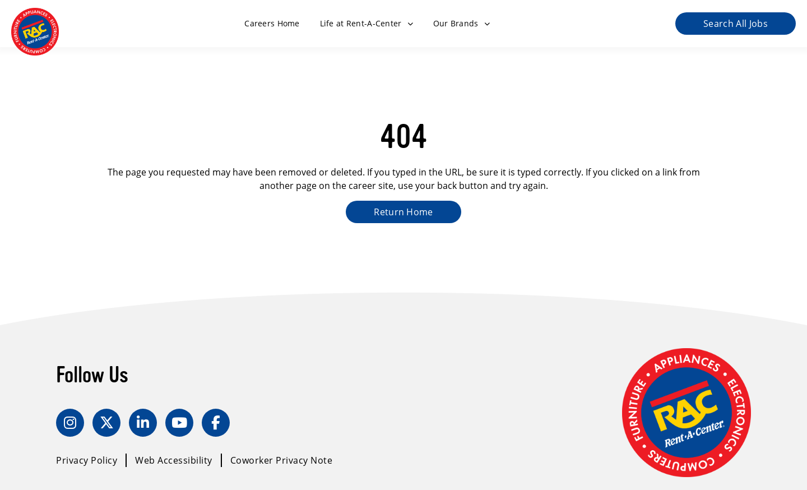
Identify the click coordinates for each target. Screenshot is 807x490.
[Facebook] (216, 423)
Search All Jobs (735, 23)
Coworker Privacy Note (281, 460)
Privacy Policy (86, 460)
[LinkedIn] (143, 423)
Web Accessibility (173, 460)
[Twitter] (106, 423)
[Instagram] (70, 423)
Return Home (403, 212)
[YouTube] (179, 423)
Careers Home (271, 23)
